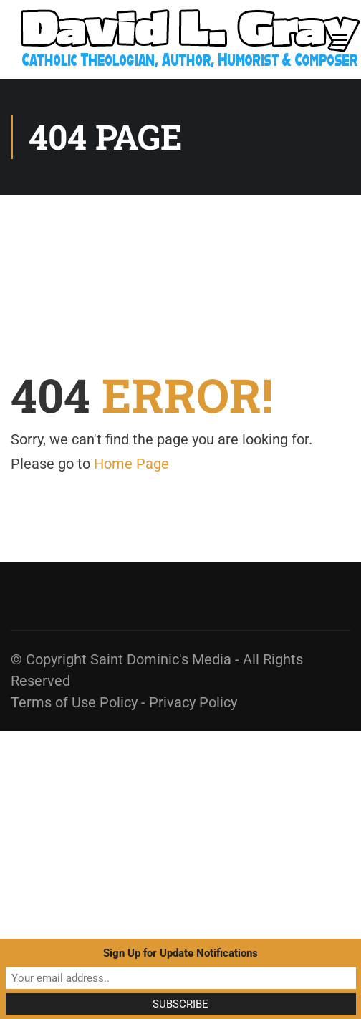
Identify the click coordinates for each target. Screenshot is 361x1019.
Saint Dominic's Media (160, 659)
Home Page (131, 463)
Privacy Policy (193, 702)
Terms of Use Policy (74, 702)
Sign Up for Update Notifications (180, 953)
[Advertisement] (134, 865)
